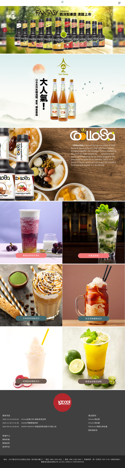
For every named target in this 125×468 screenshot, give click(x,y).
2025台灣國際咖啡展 (20, 423)
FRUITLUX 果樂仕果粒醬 (97, 426)
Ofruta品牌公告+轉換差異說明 (24, 419)
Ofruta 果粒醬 (94, 423)
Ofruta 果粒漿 (94, 419)
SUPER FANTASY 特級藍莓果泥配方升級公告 (29, 426)
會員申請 (6, 447)
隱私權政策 (93, 430)
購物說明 (6, 443)
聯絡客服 (6, 439)
